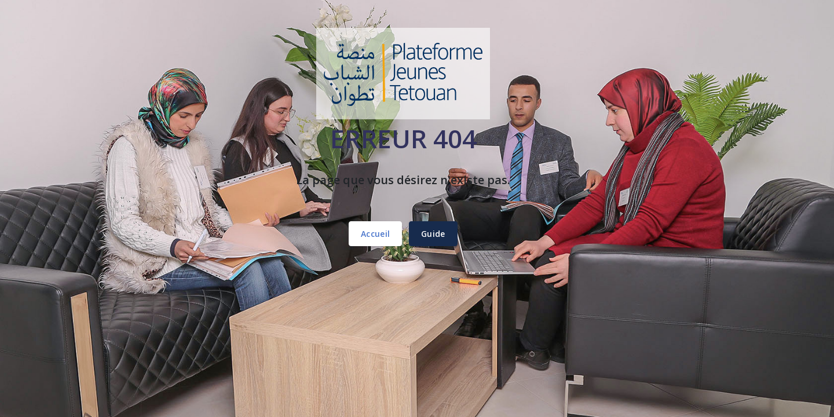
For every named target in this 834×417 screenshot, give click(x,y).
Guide (433, 233)
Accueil (375, 233)
